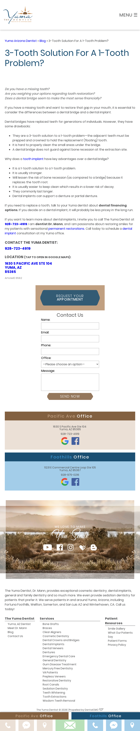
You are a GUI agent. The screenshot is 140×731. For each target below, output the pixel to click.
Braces (47, 628)
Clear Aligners (52, 632)
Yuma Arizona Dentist (21, 41)
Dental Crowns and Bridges (61, 640)
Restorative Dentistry (57, 680)
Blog (43, 41)
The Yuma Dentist (19, 618)
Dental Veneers (53, 648)
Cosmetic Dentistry (56, 636)
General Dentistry (54, 660)
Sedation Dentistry (55, 688)
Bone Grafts (51, 624)
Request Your (70, 297)
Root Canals (51, 684)
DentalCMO (94, 709)
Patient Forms (117, 641)
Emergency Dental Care (59, 656)
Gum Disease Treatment (59, 664)
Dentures (49, 652)
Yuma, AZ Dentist (19, 624)
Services (47, 618)
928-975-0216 (70, 474)
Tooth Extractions (54, 697)
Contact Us (15, 636)
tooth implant (33, 159)
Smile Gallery (116, 629)
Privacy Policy (117, 645)
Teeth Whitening (54, 693)
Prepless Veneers (54, 676)
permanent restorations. (66, 228)
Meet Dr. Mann (17, 628)
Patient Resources (113, 620)
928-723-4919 (16, 224)
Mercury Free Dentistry (58, 668)
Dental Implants (53, 644)
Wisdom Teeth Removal (59, 701)
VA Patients (50, 672)
